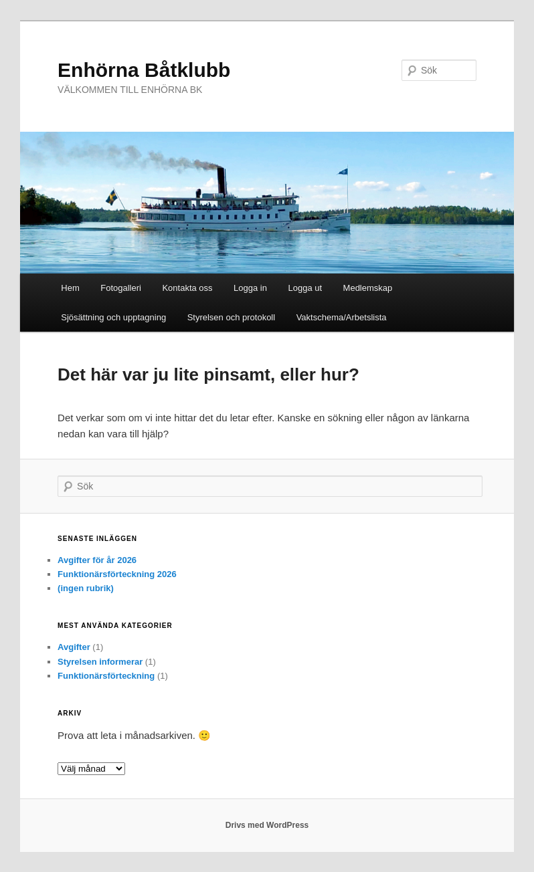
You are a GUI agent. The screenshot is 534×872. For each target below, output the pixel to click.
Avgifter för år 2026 (97, 560)
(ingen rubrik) (86, 588)
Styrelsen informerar (100, 662)
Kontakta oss (187, 288)
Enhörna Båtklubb (144, 70)
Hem (70, 288)
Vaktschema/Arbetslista (341, 317)
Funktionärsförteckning (106, 676)
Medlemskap (368, 288)
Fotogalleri (120, 288)
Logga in (250, 288)
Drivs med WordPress (267, 825)
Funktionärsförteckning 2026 (117, 574)
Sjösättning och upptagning (113, 317)
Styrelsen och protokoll (231, 317)
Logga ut (305, 288)
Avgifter (74, 647)
